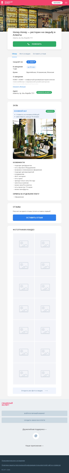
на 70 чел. (31, 67)
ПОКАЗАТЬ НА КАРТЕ (44, 92)
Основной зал (20, 111)
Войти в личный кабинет (34, 413)
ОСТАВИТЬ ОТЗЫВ (34, 217)
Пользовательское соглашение (13, 461)
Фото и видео (24, 54)
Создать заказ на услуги (34, 420)
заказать (50, 111)
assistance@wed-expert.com (36, 436)
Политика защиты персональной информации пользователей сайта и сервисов (31, 465)
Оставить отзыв (39, 54)
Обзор (14, 54)
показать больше (19, 87)
